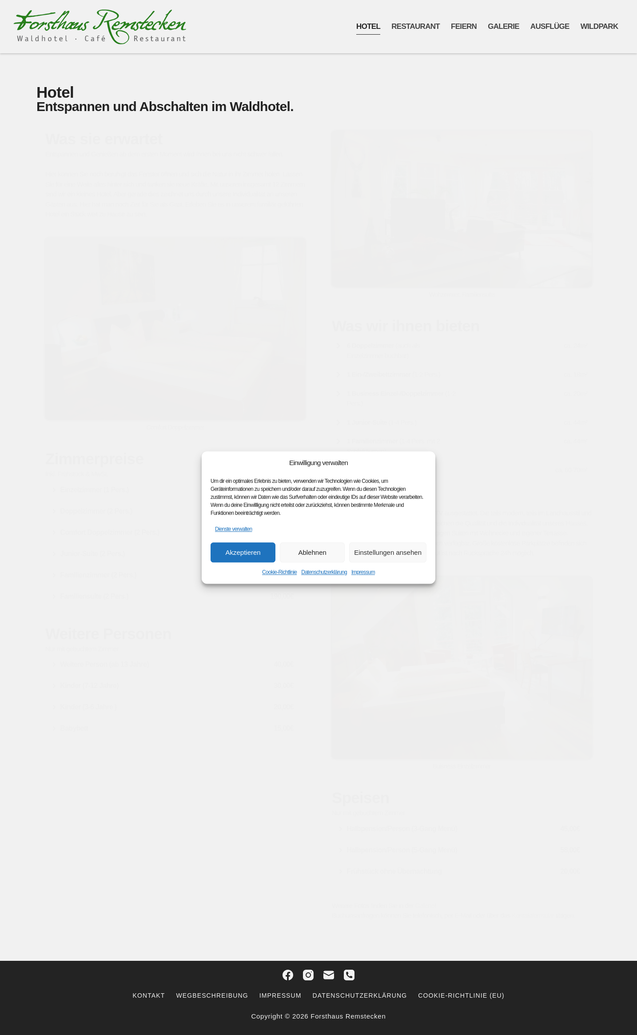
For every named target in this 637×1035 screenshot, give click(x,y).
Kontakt (149, 995)
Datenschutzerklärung (324, 572)
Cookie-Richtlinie (279, 572)
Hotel (368, 26)
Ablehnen (312, 552)
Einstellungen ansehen (388, 552)
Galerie (503, 26)
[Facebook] (288, 975)
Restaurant (415, 26)
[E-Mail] (328, 975)
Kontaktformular (534, 915)
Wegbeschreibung (212, 995)
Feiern (464, 26)
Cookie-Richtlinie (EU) (461, 995)
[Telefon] (349, 975)
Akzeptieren (242, 552)
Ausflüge (549, 26)
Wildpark (599, 26)
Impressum (363, 572)
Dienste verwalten (233, 529)
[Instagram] (308, 975)
